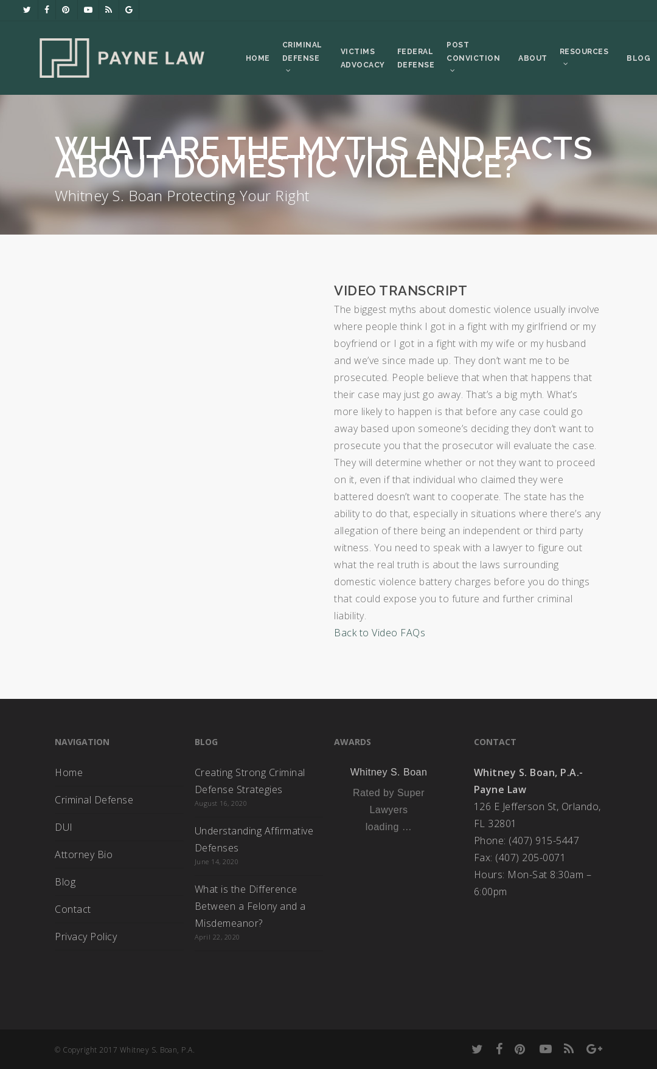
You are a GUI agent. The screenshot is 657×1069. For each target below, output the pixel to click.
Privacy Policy (86, 936)
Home (69, 772)
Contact (73, 909)
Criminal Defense (94, 799)
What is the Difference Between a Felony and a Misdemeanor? (250, 906)
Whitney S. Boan (389, 772)
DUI (64, 827)
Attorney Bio (84, 854)
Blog (65, 882)
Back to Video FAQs (379, 632)
